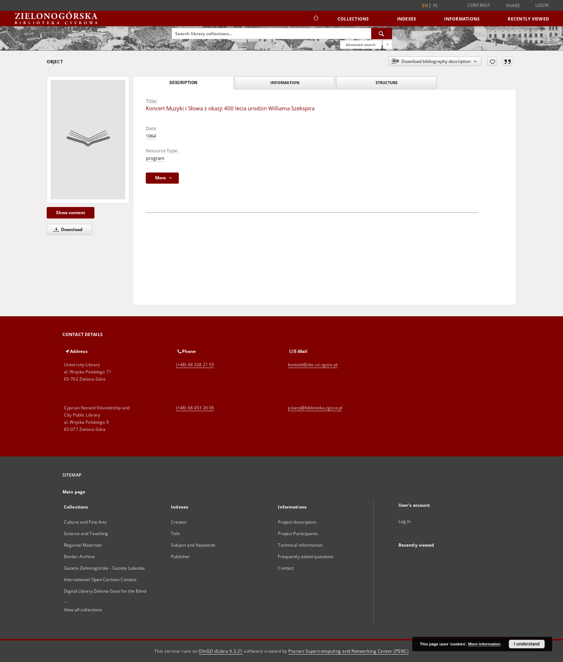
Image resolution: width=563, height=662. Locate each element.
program (155, 158)
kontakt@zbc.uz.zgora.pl (313, 365)
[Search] (381, 33)
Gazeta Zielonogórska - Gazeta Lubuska (104, 568)
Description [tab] (183, 82)
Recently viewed (528, 19)
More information (484, 644)
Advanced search (361, 44)
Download (67, 229)
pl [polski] (435, 5)
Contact (286, 568)
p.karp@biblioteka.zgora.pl (315, 408)
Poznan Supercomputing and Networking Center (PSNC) (348, 651)
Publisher (180, 556)
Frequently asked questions (306, 556)
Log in (405, 521)
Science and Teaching (86, 533)
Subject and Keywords (193, 545)
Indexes (407, 19)
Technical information (300, 545)
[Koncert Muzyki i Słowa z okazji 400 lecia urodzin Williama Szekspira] (88, 139)
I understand (527, 644)
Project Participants (297, 533)
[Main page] (315, 19)
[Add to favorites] (492, 61)
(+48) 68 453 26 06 (195, 408)
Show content (70, 213)
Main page (73, 492)
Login (542, 5)
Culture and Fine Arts (85, 522)
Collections (353, 19)
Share (513, 6)
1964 (151, 136)
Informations (462, 19)
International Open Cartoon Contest (100, 579)
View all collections (83, 610)
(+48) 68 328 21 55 (195, 365)
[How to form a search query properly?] (387, 44)
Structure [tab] (386, 82)
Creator (179, 522)
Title (175, 533)
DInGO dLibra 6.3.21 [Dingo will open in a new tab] (221, 651)
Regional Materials (83, 545)
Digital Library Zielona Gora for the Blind (105, 591)
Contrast (478, 5)
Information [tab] (284, 82)
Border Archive (79, 556)
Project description (297, 522)
